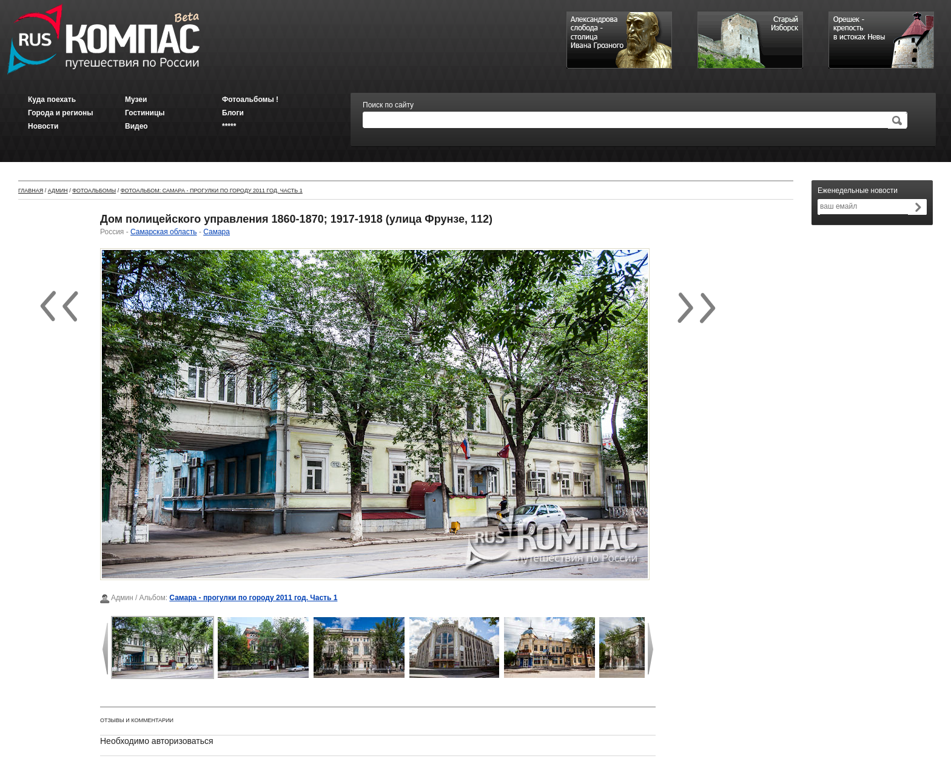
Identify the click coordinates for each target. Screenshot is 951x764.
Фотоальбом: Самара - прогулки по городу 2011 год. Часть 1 (212, 191)
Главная (30, 191)
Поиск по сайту (388, 105)
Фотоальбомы (94, 191)
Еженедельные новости (858, 190)
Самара (216, 232)
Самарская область (163, 232)
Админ (58, 191)
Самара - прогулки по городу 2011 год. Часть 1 (253, 597)
